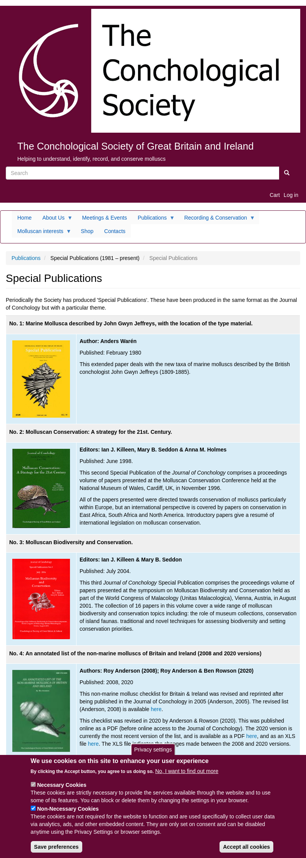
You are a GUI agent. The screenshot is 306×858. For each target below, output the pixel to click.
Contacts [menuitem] (114, 231)
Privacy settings (153, 752)
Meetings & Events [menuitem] (104, 218)
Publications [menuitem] (153, 220)
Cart (274, 195)
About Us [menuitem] (55, 220)
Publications (26, 258)
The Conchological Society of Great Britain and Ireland (135, 146)
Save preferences (56, 849)
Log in (291, 195)
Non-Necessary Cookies (67, 811)
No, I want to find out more (186, 774)
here (156, 709)
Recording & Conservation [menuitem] (217, 220)
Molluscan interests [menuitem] (42, 233)
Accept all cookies (246, 849)
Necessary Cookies (61, 788)
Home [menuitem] (24, 218)
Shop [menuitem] (87, 231)
